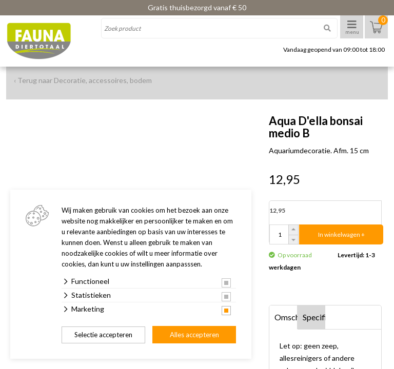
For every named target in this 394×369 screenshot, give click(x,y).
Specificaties (314, 317)
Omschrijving (286, 317)
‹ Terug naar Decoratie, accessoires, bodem (83, 80)
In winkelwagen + (341, 234)
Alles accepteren (194, 335)
